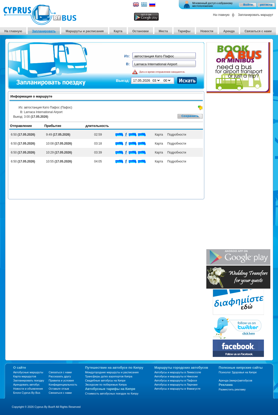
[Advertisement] (235, 171)
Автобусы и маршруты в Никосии (176, 376)
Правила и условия (61, 380)
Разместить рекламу (232, 389)
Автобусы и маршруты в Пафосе (175, 380)
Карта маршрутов (24, 376)
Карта (118, 31)
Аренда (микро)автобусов (235, 380)
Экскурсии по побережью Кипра (105, 384)
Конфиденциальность (63, 384)
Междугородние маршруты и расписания (111, 372)
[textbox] (164, 56)
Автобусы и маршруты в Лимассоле (177, 372)
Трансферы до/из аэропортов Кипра (108, 376)
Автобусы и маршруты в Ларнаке (176, 384)
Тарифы (184, 31)
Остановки (140, 31)
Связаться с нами (258, 31)
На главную (221, 15)
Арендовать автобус (26, 384)
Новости (206, 31)
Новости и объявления (28, 388)
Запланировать (44, 31)
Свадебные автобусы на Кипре (105, 380)
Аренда (228, 31)
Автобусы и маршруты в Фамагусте (177, 388)
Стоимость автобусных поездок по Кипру (111, 393)
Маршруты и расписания (85, 31)
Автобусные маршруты (28, 372)
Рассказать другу (60, 376)
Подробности (176, 134)
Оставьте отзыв (59, 388)
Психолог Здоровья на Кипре (238, 372)
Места (163, 31)
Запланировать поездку (28, 380)
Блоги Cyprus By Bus (26, 392)
